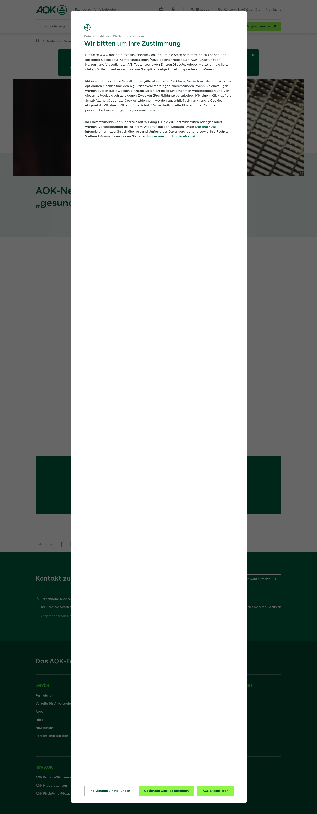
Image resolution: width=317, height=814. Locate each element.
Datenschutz (205, 127)
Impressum (155, 136)
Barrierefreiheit (184, 136)
